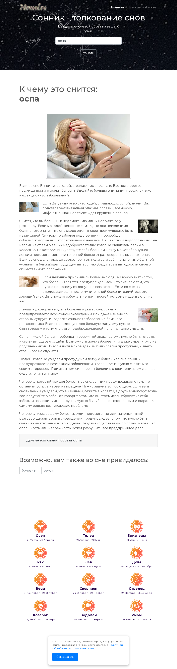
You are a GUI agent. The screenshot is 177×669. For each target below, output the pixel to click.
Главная (117, 7)
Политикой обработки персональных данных (87, 646)
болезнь (29, 470)
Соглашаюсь (65, 657)
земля (49, 470)
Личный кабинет (141, 7)
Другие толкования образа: (54, 440)
